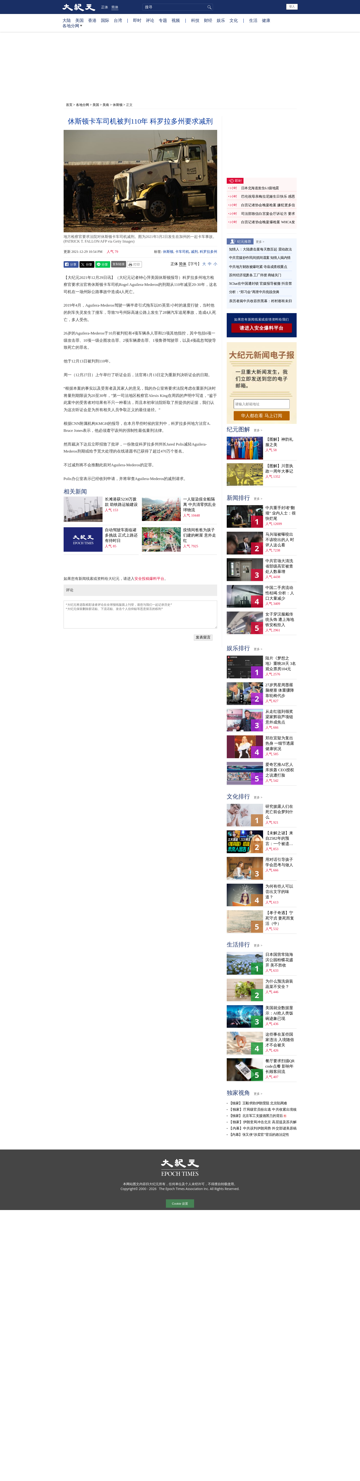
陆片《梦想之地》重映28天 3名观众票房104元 (280, 663)
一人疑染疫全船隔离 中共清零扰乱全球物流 (199, 504)
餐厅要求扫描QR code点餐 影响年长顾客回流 (280, 1066)
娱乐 (221, 20)
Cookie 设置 (180, 1203)
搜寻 (208, 7)
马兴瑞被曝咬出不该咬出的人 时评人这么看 (279, 539)
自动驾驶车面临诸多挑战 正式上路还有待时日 (121, 535)
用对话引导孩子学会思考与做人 (279, 862)
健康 (266, 20)
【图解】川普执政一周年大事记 (279, 468)
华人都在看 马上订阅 (261, 415)
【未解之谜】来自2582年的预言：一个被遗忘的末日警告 (279, 838)
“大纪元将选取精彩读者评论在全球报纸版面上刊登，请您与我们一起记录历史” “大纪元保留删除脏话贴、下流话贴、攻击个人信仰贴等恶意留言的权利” (140, 615)
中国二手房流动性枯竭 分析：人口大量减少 (279, 593)
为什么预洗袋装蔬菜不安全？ (279, 984)
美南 (106, 104)
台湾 (118, 20)
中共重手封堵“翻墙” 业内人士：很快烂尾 (280, 513)
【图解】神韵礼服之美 (279, 442)
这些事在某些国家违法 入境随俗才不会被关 (279, 1039)
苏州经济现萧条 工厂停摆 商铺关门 (255, 275)
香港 (92, 20)
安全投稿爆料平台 (149, 579)
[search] (177, 7)
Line (102, 264)
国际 (105, 20)
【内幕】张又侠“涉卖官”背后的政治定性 (259, 1134)
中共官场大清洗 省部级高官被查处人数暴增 (279, 566)
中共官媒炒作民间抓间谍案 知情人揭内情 (260, 258)
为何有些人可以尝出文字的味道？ (279, 891)
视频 (175, 20)
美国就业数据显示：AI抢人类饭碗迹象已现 (279, 1013)
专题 (163, 20)
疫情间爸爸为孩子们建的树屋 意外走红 (199, 535)
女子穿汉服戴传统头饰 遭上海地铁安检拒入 (279, 619)
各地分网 (72, 27)
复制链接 (119, 264)
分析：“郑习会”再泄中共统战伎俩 (254, 292)
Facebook (71, 264)
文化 (234, 20)
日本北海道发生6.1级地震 (260, 188)
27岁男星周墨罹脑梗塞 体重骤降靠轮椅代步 (279, 690)
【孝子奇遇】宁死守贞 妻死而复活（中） (279, 918)
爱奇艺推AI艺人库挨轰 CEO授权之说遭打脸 (279, 770)
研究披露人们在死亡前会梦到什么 (279, 811)
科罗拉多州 (208, 252)
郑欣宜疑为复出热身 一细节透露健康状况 (279, 743)
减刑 (194, 252)
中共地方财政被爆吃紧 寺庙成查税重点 (258, 267)
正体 (104, 7)
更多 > (260, 242)
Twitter (86, 264)
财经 (208, 20)
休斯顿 (118, 104)
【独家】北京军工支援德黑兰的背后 (256, 1116)
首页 (69, 104)
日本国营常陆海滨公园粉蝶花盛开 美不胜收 (279, 959)
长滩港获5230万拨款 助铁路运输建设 (121, 502)
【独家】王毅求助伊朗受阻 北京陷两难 (258, 1103)
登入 (292, 6)
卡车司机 (182, 252)
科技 (195, 20)
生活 (253, 20)
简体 (114, 7)
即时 (137, 20)
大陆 (66, 20)
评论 (150, 20)
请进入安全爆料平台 (262, 328)
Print (134, 264)
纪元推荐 (244, 241)
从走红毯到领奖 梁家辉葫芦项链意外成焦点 (279, 716)
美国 (79, 20)
